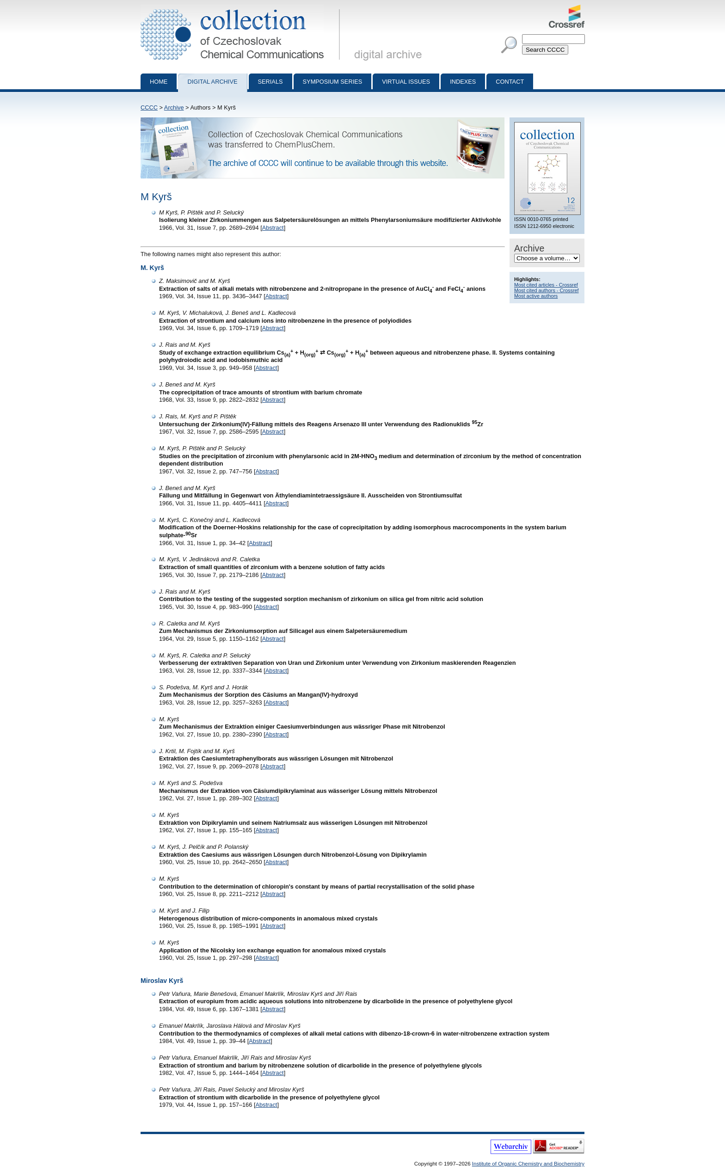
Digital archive (212, 81)
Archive (174, 107)
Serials (270, 81)
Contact (510, 81)
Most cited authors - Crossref (546, 290)
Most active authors (536, 296)
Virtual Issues (406, 81)
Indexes (463, 81)
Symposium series (332, 81)
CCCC (149, 107)
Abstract (273, 227)
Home (158, 81)
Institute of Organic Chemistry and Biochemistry (528, 1163)
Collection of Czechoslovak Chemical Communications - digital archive (242, 8)
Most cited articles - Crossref (546, 285)
